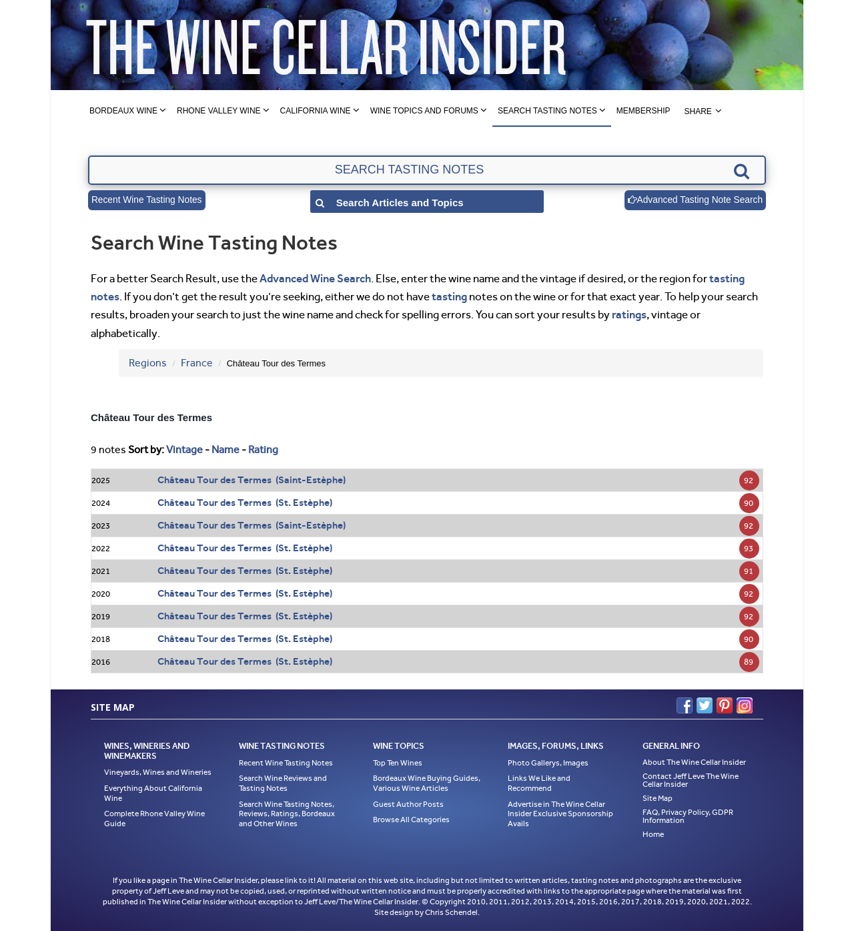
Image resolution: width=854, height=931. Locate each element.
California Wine (315, 110)
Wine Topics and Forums (424, 110)
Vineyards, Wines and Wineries (157, 772)
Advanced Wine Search (315, 278)
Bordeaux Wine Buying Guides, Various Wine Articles (426, 783)
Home (653, 834)
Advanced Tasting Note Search (694, 200)
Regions (148, 362)
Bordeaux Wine (123, 110)
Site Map (658, 798)
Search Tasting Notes (547, 110)
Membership (643, 110)
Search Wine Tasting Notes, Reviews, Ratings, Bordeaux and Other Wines (287, 814)
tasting (449, 296)
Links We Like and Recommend (539, 783)
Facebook (685, 705)
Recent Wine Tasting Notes (147, 200)
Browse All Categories (411, 819)
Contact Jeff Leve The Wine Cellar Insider (691, 780)
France (197, 362)
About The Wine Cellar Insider (694, 762)
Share (697, 111)
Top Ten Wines (397, 762)
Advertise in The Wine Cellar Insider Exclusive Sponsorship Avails (560, 814)
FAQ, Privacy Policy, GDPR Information (688, 816)
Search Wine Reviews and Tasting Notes (283, 783)
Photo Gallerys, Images (548, 762)
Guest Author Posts (408, 804)
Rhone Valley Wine (219, 110)
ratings (629, 314)
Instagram (745, 705)
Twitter (705, 705)
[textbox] (426, 170)
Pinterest (725, 705)
